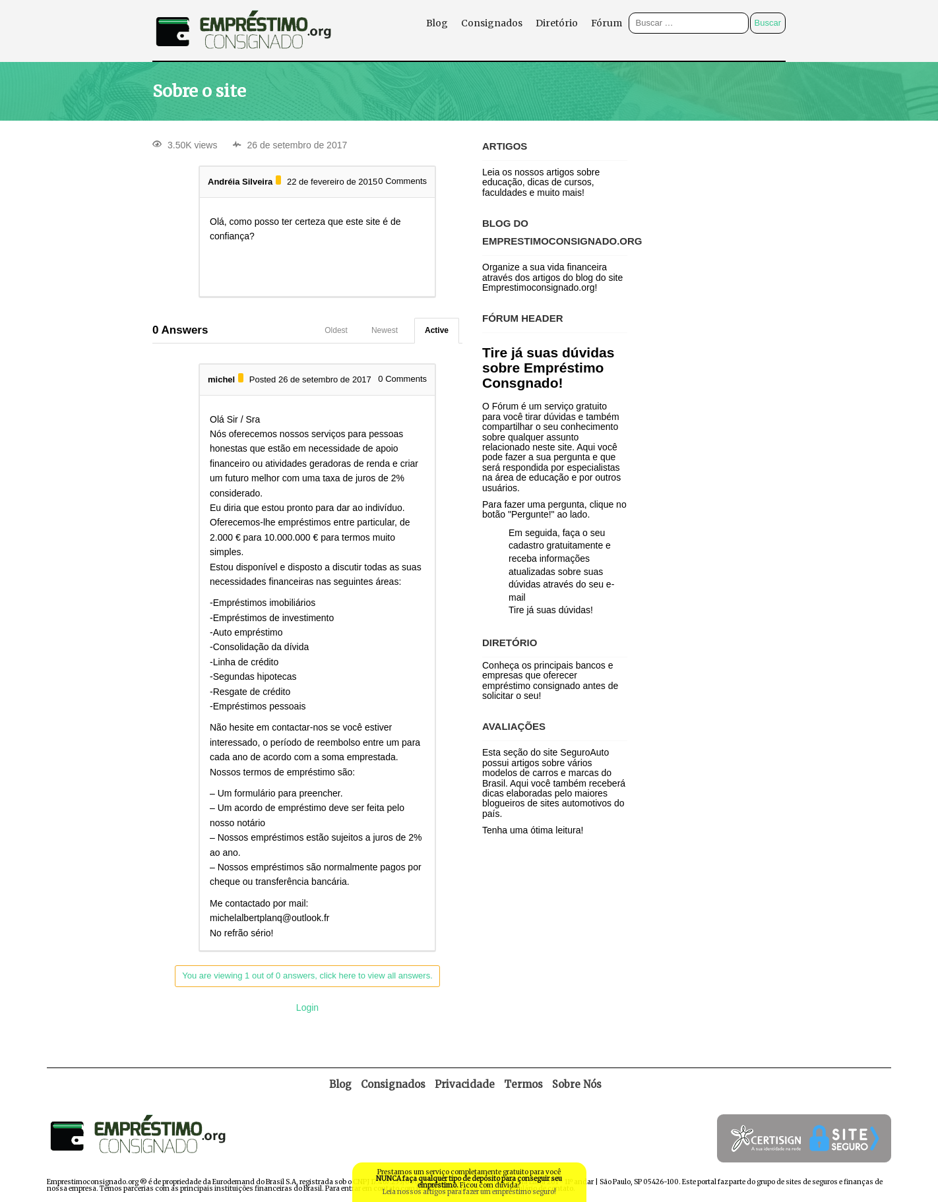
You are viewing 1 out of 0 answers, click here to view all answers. (307, 975)
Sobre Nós (577, 1084)
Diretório (557, 23)
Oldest (336, 330)
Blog (437, 23)
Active (437, 330)
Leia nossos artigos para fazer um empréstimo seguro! (469, 1191)
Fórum (606, 23)
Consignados (491, 23)
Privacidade (465, 1084)
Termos (523, 1084)
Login (307, 1007)
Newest (384, 330)
